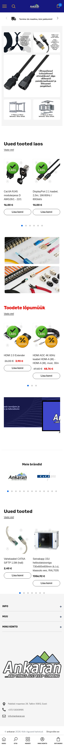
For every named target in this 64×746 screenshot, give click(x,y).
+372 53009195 (16, 709)
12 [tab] (52, 491)
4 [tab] (34, 225)
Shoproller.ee (52, 731)
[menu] (4, 6)
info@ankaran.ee (16, 716)
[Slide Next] (57, 18)
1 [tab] (22, 225)
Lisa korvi (17, 212)
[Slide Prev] (6, 18)
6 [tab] (42, 225)
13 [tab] (56, 491)
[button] (15, 741)
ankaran (11, 731)
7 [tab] (32, 491)
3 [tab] (30, 225)
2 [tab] (26, 225)
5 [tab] (38, 225)
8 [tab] (36, 491)
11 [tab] (48, 491)
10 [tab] (44, 491)
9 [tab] (40, 491)
